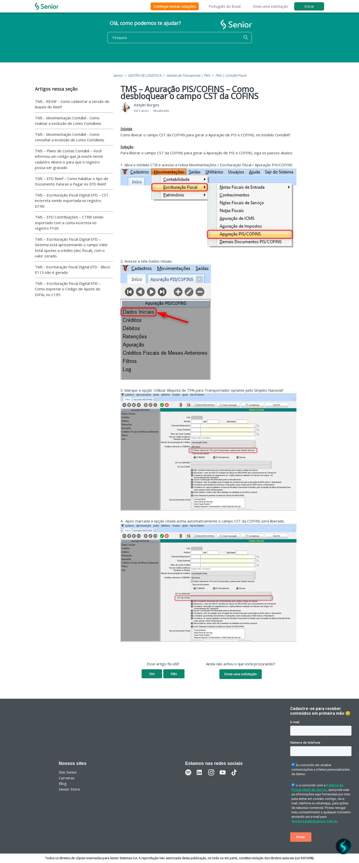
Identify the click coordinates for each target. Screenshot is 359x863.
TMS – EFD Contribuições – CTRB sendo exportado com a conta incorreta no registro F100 (69, 222)
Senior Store (69, 789)
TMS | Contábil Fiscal (230, 75)
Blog (63, 783)
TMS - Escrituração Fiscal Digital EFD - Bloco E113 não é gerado (72, 269)
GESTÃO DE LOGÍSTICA (144, 75)
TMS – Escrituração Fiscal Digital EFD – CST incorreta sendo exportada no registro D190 (71, 200)
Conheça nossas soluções (175, 6)
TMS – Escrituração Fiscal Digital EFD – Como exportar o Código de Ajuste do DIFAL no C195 (68, 289)
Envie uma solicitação (270, 6)
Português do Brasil (225, 6)
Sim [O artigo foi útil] (152, 674)
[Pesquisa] (179, 37)
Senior (118, 75)
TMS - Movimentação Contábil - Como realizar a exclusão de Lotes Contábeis (68, 120)
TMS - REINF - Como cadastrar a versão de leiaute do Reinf (72, 104)
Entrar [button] (309, 6)
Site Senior (68, 772)
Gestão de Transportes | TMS (188, 75)
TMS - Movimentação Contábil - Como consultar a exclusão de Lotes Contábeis (69, 137)
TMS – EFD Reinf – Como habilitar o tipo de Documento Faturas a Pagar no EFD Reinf (71, 181)
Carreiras (67, 777)
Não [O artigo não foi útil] (174, 674)
